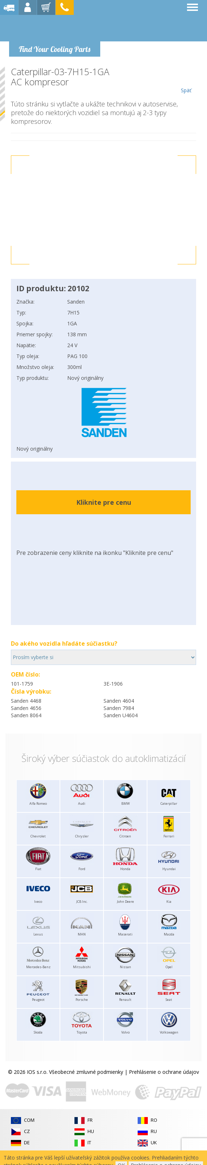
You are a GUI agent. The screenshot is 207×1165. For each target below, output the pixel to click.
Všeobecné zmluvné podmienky (86, 1071)
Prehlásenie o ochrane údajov (164, 1071)
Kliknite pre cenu (103, 502)
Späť (186, 80)
